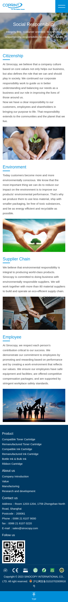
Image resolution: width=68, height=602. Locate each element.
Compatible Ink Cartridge (17, 449)
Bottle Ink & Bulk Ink (14, 458)
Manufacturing (10, 486)
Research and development (18, 491)
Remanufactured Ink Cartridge (20, 453)
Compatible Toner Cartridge (18, 439)
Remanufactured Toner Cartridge (22, 444)
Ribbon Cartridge (12, 463)
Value (5, 481)
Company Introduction (15, 476)
